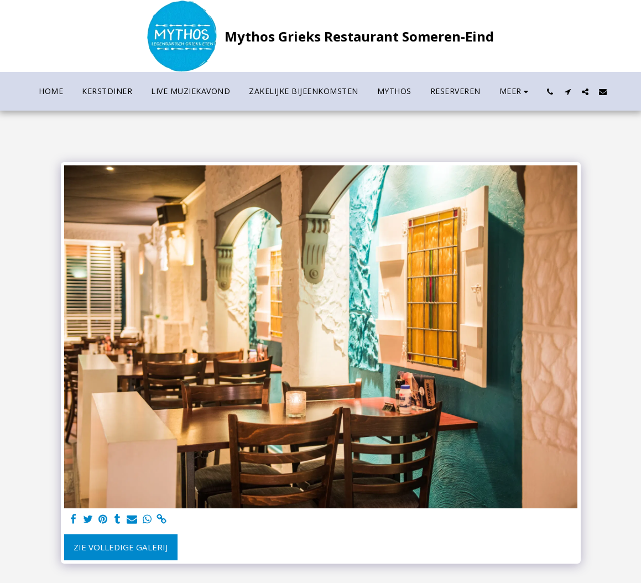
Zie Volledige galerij (121, 547)
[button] (549, 91)
